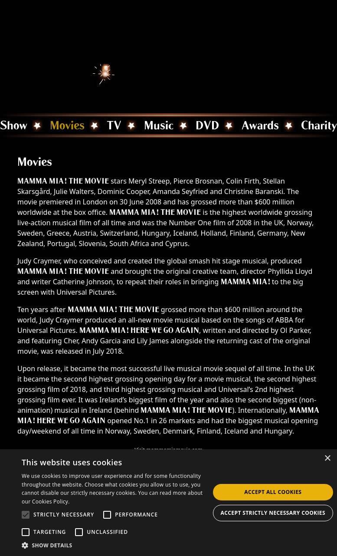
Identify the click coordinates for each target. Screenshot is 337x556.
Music (158, 125)
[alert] (168, 502)
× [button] (327, 458)
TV (114, 125)
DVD (207, 125)
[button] (116, 545)
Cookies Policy (50, 501)
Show (13, 125)
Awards (260, 125)
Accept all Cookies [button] (272, 492)
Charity (319, 125)
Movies (67, 125)
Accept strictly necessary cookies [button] (273, 513)
